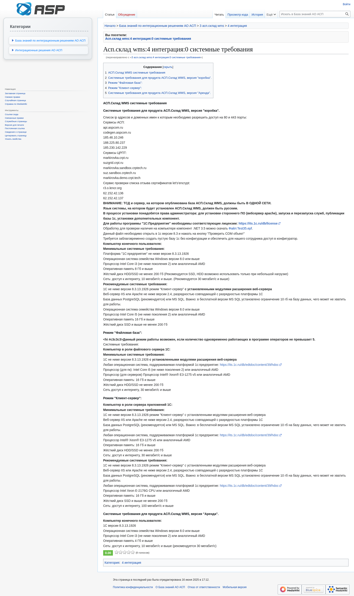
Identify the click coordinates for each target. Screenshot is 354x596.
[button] (12, 40)
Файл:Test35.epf (240, 228)
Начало (110, 26)
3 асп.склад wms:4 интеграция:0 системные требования (165, 57)
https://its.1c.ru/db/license (258, 223)
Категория (112, 562)
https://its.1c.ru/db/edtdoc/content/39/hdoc (249, 364)
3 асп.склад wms (212, 26)
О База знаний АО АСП (170, 587)
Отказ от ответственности (204, 587)
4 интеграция (237, 26)
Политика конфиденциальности (133, 587)
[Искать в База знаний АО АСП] (314, 14)
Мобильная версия (235, 587)
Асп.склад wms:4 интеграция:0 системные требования (148, 38)
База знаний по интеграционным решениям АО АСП (157, 26)
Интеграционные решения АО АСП (38, 50)
